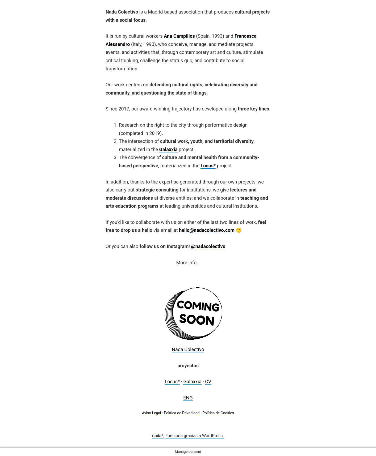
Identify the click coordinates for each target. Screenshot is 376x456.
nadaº (157, 435)
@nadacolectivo (208, 246)
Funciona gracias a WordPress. (194, 435)
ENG (188, 397)
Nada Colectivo (188, 349)
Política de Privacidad (181, 413)
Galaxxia (168, 149)
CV (208, 381)
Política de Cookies (218, 413)
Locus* (172, 381)
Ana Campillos (179, 36)
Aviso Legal (151, 413)
